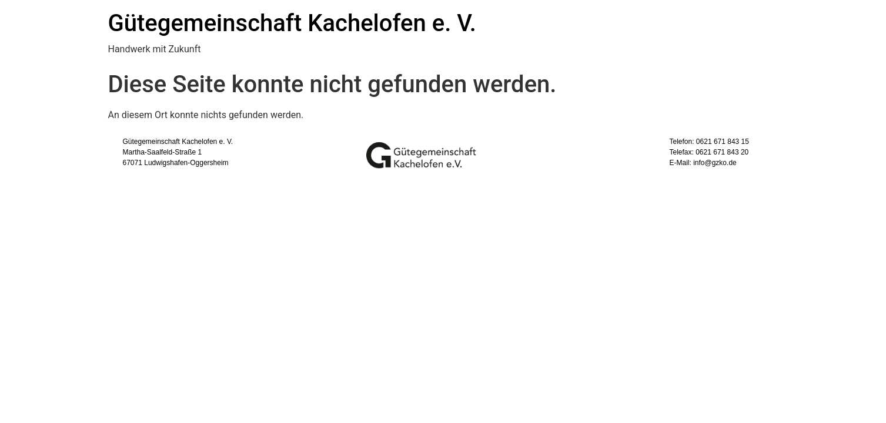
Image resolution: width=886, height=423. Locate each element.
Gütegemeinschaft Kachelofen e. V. (292, 23)
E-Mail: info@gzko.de (703, 163)
